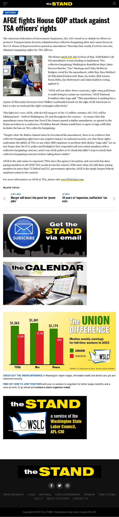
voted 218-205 (69, 57)
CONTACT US (80, 498)
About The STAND (58, 498)
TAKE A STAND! (107, 494)
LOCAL (31, 494)
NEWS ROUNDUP (13, 494)
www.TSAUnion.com (72, 179)
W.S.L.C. (39, 498)
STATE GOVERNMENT (67, 494)
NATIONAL (45, 494)
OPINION (89, 494)
